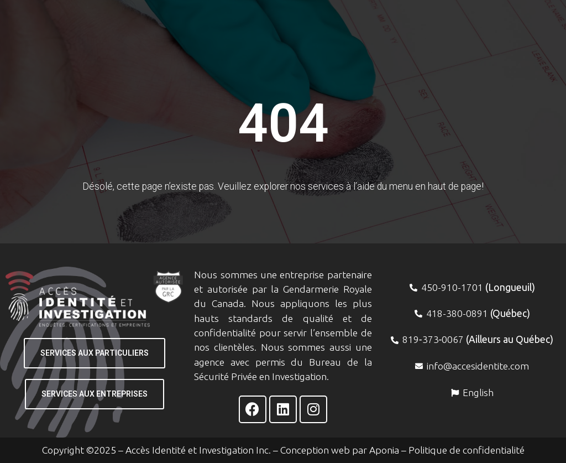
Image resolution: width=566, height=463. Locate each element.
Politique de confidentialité (466, 450)
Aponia (384, 450)
